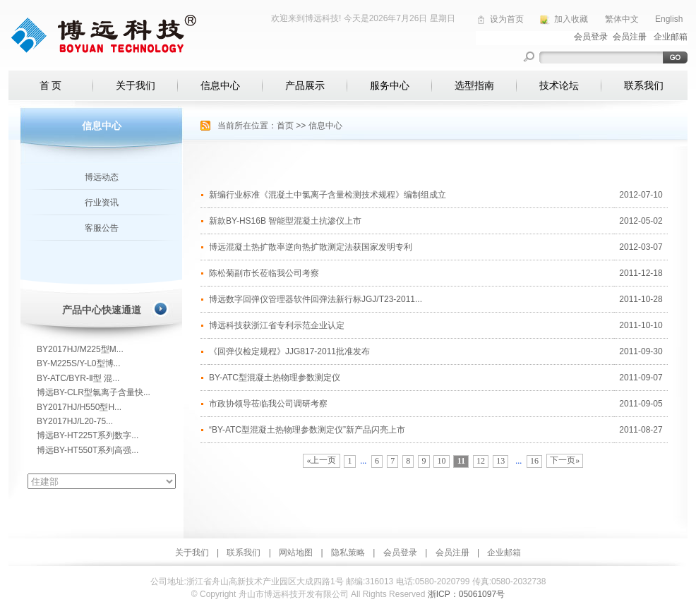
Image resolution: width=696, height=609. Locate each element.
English (669, 19)
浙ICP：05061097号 (466, 594)
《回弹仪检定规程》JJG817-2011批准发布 (289, 351)
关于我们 (135, 85)
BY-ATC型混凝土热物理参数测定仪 (274, 377)
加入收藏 (571, 19)
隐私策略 (348, 552)
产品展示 (305, 85)
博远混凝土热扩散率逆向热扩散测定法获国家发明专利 (310, 247)
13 (500, 461)
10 (442, 461)
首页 (285, 126)
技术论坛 (559, 85)
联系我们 (644, 85)
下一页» (565, 460)
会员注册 (452, 552)
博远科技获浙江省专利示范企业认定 (276, 325)
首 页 (51, 85)
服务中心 (389, 85)
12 (480, 461)
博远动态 (102, 177)
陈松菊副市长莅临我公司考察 (264, 273)
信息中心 (220, 85)
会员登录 (400, 552)
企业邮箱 (504, 552)
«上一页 (321, 460)
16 (534, 461)
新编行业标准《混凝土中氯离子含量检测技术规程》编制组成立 (327, 195)
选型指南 (474, 85)
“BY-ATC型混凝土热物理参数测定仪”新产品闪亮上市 (307, 430)
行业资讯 (102, 202)
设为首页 (507, 19)
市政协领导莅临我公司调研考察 (268, 404)
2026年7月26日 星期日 (412, 18)
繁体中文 (622, 19)
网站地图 (296, 552)
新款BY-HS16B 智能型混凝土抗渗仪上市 (285, 221)
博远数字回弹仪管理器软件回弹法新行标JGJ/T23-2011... (315, 299)
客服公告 (102, 228)
